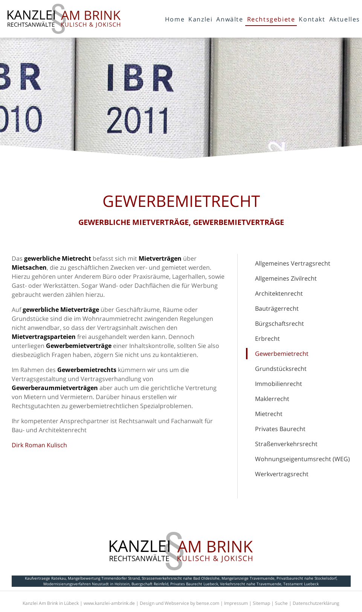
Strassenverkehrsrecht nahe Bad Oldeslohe (181, 578)
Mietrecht (269, 414)
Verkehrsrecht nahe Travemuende (250, 583)
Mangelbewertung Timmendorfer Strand (104, 578)
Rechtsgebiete (271, 19)
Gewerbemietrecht (282, 353)
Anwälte (229, 19)
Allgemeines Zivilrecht (286, 278)
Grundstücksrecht (281, 368)
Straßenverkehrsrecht (286, 444)
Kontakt (312, 19)
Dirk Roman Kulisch (39, 445)
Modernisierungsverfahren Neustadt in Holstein (86, 583)
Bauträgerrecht (277, 308)
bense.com (207, 603)
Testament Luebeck (301, 583)
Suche (281, 603)
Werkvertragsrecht (282, 474)
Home (175, 19)
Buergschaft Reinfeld (149, 583)
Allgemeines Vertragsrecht (292, 263)
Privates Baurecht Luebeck (194, 583)
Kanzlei (200, 19)
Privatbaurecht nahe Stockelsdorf (306, 578)
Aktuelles (344, 19)
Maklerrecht (272, 399)
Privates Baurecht (280, 429)
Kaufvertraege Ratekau (45, 578)
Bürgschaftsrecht (279, 323)
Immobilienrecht (278, 384)
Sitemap (261, 603)
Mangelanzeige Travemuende (248, 578)
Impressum (236, 603)
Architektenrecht (279, 293)
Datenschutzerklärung (316, 603)
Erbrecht (267, 338)
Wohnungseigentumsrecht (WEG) (302, 459)
